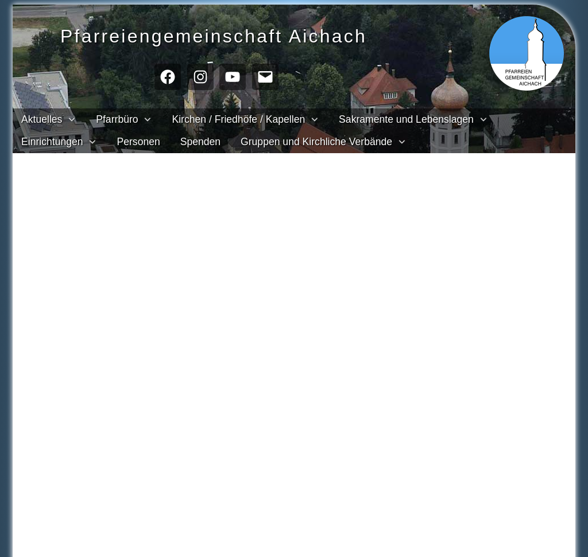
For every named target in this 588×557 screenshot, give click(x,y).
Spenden (200, 141)
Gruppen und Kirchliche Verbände (316, 141)
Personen (138, 141)
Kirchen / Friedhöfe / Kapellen (238, 119)
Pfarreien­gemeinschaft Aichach (234, 34)
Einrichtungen (52, 141)
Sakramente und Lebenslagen (406, 119)
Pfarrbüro (117, 119)
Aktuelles (41, 119)
